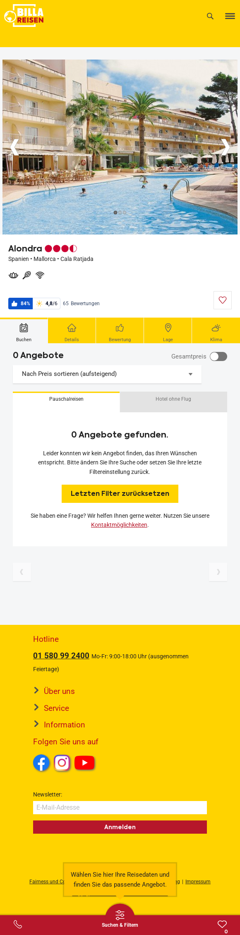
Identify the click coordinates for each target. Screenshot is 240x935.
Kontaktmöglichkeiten (119, 524)
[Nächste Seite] (218, 572)
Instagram (62, 762)
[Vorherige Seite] (22, 572)
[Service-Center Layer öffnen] (18, 924)
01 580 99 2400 (61, 655)
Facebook (41, 762)
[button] (66, 402)
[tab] (24, 330)
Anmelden (120, 827)
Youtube (85, 764)
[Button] (14, 147)
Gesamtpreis (188, 356)
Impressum (198, 882)
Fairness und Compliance (57, 882)
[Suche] (210, 16)
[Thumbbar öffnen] (120, 918)
